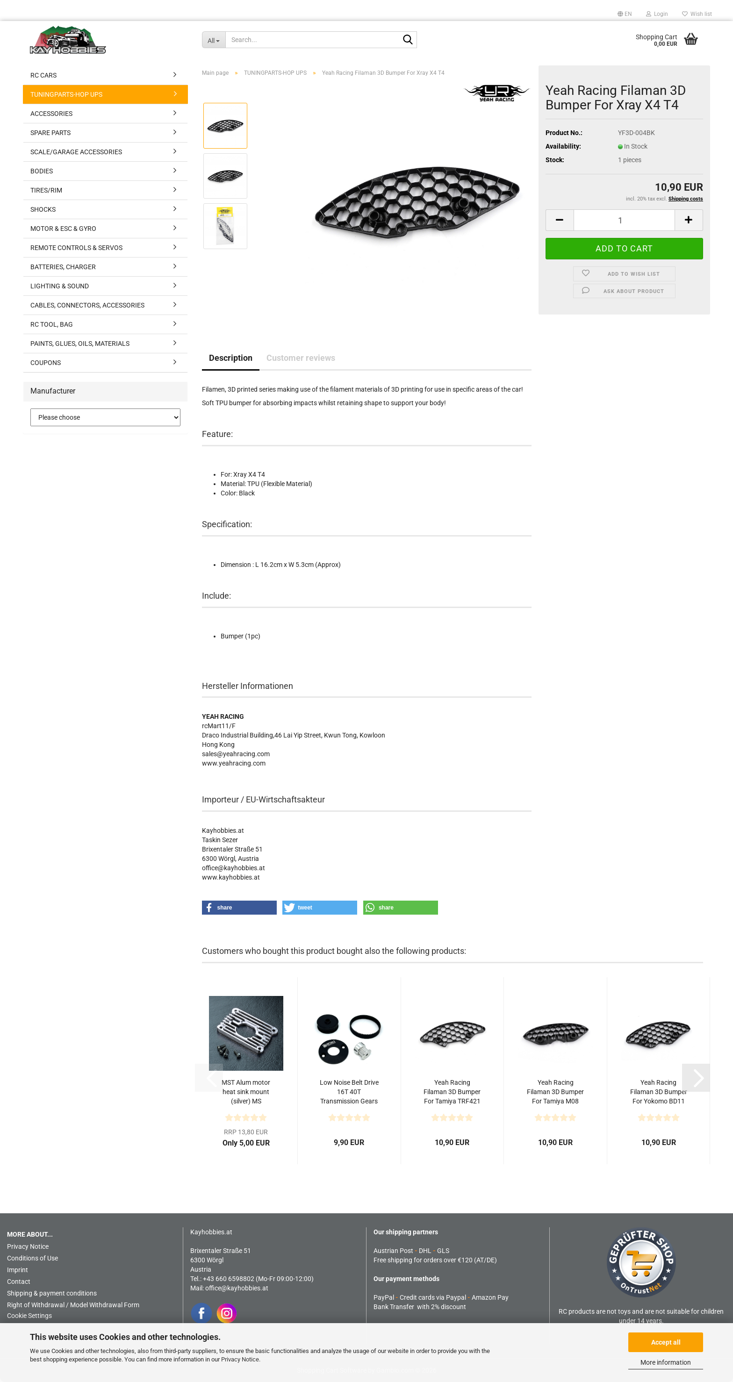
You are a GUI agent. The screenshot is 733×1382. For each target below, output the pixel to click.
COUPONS (45, 362)
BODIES (41, 171)
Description (230, 358)
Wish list (697, 14)
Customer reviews (300, 358)
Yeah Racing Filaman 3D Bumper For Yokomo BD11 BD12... (658, 1092)
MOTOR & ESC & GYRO (63, 228)
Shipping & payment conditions (52, 1293)
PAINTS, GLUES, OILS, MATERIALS (79, 343)
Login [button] (657, 14)
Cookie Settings (29, 1315)
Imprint (17, 1270)
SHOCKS (43, 209)
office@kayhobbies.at (236, 1288)
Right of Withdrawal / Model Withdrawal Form (73, 1305)
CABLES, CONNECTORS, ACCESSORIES (87, 305)
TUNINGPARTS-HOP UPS (66, 94)
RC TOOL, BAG (51, 324)
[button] (625, 14)
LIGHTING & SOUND (59, 286)
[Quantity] (625, 220)
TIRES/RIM (46, 190)
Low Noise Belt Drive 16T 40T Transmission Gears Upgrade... (349, 1092)
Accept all (666, 1342)
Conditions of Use (32, 1258)
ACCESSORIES (51, 113)
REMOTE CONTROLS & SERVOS (76, 247)
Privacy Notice (240, 1359)
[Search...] (213, 39)
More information (665, 1362)
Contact (18, 1281)
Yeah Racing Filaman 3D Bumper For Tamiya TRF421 (452, 1092)
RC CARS (43, 75)
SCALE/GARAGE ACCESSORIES (76, 152)
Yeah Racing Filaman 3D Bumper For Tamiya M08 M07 (555, 1092)
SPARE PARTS (50, 132)
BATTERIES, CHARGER (63, 267)
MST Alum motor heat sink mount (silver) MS (246, 1092)
